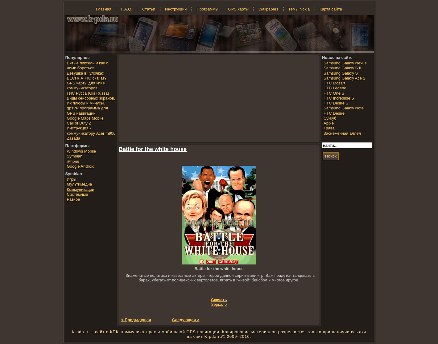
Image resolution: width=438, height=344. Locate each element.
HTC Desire (334, 113)
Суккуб (330, 118)
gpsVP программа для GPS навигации (87, 110)
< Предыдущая (136, 319)
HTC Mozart (334, 83)
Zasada (73, 138)
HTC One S (334, 93)
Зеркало (219, 304)
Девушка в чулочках (85, 73)
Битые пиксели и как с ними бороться (87, 65)
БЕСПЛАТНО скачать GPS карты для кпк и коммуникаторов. (87, 83)
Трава (329, 128)
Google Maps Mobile (85, 118)
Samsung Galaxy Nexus (345, 63)
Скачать (219, 299)
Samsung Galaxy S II (342, 68)
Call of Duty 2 (79, 123)
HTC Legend (335, 88)
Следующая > (186, 319)
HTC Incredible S (339, 98)
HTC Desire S (336, 103)
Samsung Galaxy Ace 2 (344, 78)
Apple (329, 123)
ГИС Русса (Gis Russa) (88, 93)
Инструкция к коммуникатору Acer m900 (91, 130)
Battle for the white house (153, 149)
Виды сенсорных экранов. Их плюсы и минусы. (91, 100)
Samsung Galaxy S (341, 73)
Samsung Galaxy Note (344, 108)
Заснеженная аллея (342, 133)
